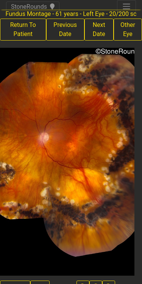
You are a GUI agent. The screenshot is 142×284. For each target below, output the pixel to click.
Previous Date (65, 29)
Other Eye (127, 29)
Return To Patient (23, 29)
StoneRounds (33, 6)
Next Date (99, 29)
